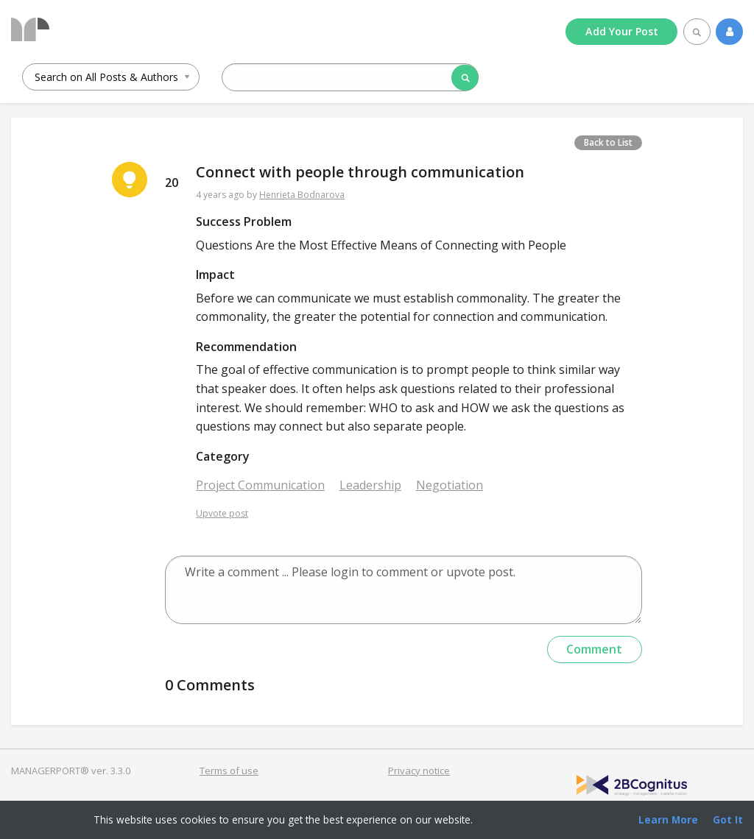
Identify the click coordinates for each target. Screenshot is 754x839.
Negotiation (449, 485)
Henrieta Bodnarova (302, 194)
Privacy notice (419, 770)
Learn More (668, 819)
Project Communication (260, 485)
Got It (728, 819)
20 (171, 182)
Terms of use (229, 770)
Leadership (370, 485)
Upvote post (222, 513)
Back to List (608, 142)
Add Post (621, 31)
